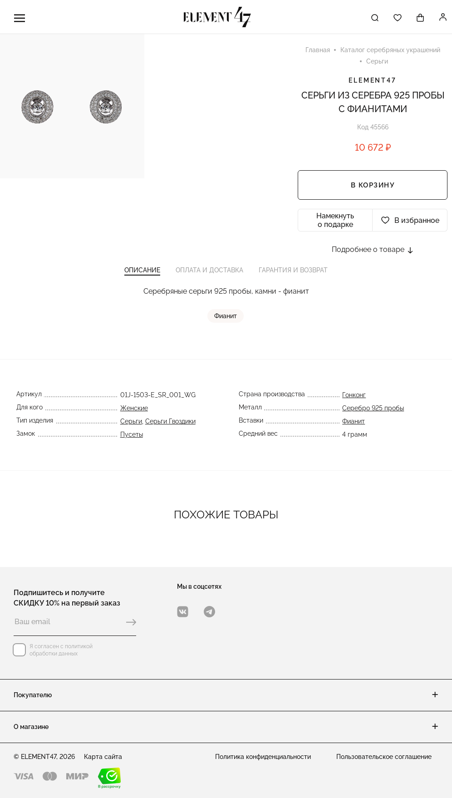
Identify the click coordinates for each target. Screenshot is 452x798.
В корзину (373, 186)
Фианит (226, 319)
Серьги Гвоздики (170, 424)
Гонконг (354, 398)
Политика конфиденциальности (263, 756)
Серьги (131, 424)
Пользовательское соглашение (384, 756)
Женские (133, 411)
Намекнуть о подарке (335, 221)
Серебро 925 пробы (373, 411)
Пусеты (131, 437)
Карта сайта (103, 756)
